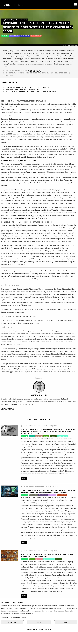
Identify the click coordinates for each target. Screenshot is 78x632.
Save (39, 622)
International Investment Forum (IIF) (25, 218)
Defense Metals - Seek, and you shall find (22, 89)
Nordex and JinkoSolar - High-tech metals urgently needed (30, 92)
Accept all (12, 622)
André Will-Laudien (34, 70)
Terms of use (70, 371)
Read (24, 478)
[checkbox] (2, 617)
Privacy (35, 629)
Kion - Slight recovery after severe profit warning (27, 87)
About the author (8, 408)
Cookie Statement (45, 629)
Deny (65, 622)
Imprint (29, 629)
